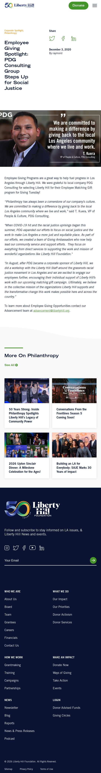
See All (9, 365)
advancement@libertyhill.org (51, 310)
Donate (78, 5)
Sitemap (8, 769)
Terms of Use (46, 769)
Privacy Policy (26, 769)
